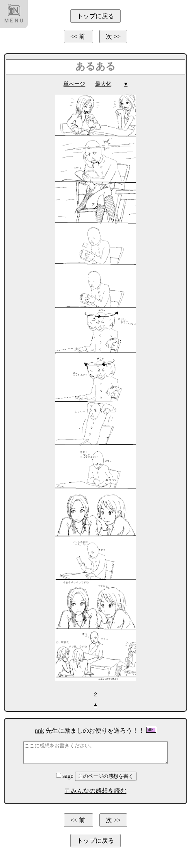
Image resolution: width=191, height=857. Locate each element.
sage (65, 775)
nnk (39, 730)
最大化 (103, 84)
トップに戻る (95, 16)
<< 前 (78, 36)
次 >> (113, 36)
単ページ (74, 84)
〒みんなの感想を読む (95, 790)
